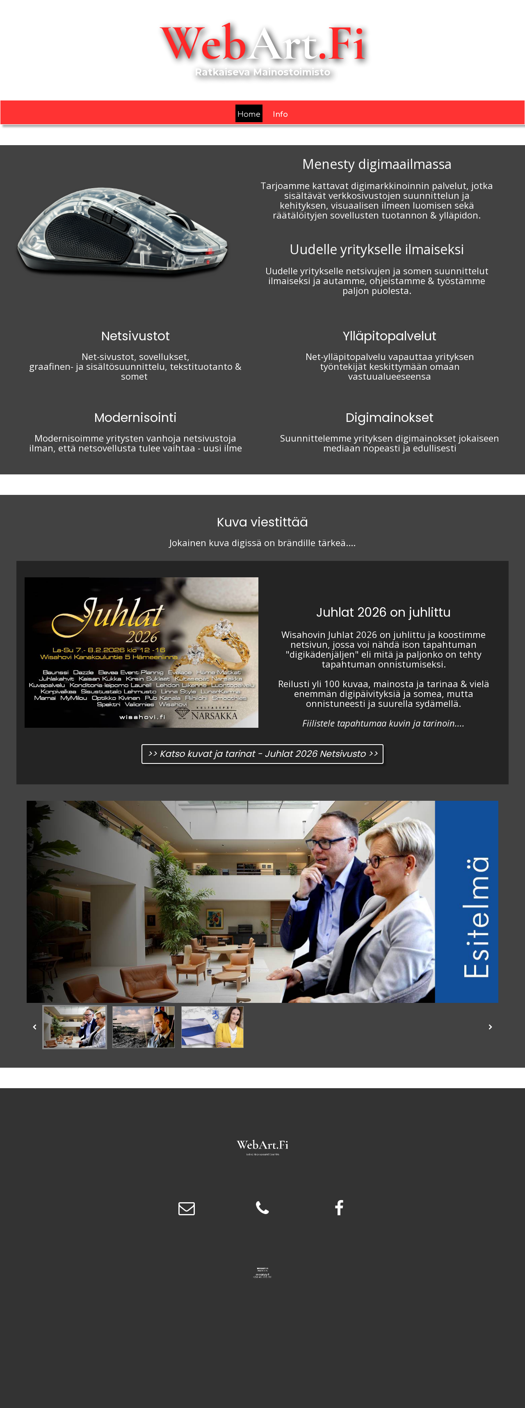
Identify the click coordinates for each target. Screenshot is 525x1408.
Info (280, 114)
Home (248, 114)
